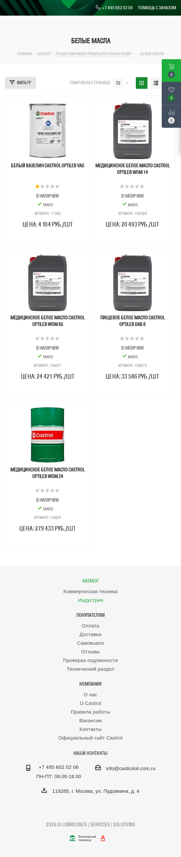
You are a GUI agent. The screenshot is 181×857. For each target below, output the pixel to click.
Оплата (90, 625)
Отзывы (90, 651)
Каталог (90, 581)
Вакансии (90, 720)
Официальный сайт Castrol (90, 738)
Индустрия (90, 600)
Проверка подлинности (90, 660)
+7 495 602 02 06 (114, 8)
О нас (90, 694)
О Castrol (90, 703)
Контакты (90, 729)
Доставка (90, 634)
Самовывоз (90, 643)
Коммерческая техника (90, 591)
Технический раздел (91, 669)
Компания (90, 684)
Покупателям (90, 615)
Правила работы (90, 712)
